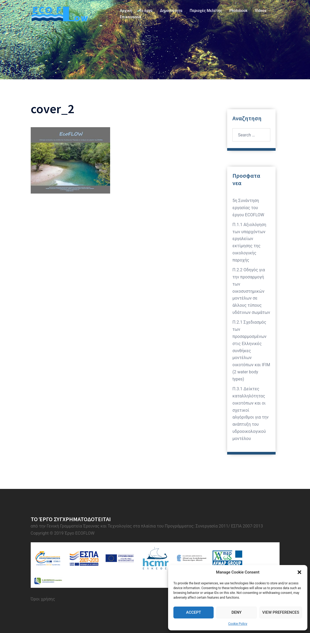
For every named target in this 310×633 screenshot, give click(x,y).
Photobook (239, 10)
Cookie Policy (237, 624)
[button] (299, 572)
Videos (260, 10)
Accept (193, 612)
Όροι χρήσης (43, 599)
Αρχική (126, 10)
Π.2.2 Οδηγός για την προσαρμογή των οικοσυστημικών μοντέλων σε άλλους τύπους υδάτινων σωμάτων (251, 291)
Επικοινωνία (130, 17)
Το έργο (145, 10)
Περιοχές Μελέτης (206, 10)
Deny (236, 612)
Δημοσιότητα (171, 10)
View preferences (280, 612)
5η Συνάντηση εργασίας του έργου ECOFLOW (248, 207)
